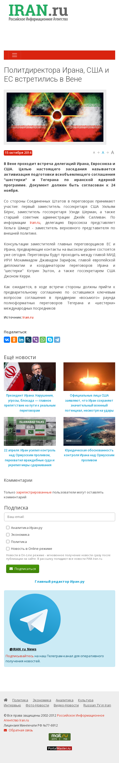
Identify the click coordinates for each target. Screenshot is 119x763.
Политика (16, 541)
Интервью (12, 705)
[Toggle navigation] (14, 55)
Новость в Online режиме (29, 548)
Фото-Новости (37, 705)
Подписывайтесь (20, 656)
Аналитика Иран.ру (24, 527)
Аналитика (64, 700)
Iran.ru (35, 222)
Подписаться (22, 568)
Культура (85, 700)
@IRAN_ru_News (22, 649)
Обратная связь (18, 730)
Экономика (17, 534)
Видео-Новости (66, 705)
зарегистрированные (34, 492)
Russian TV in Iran (97, 705)
